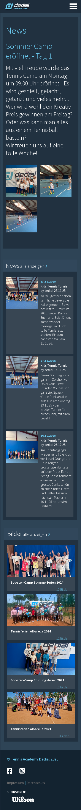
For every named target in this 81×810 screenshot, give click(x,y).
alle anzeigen (34, 266)
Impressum (15, 783)
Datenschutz (36, 783)
